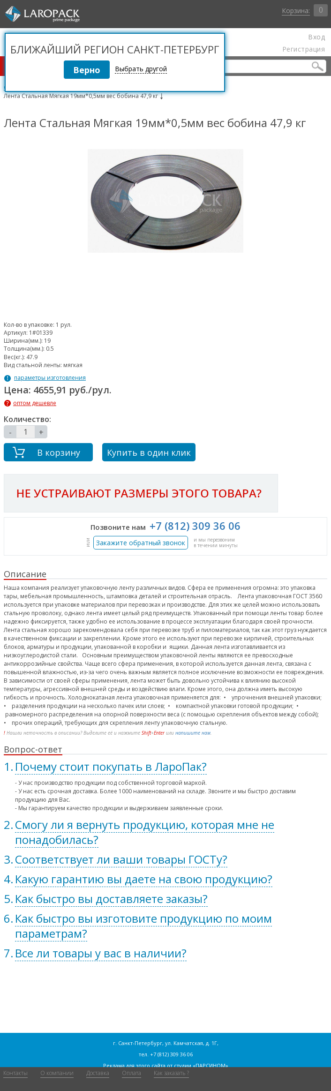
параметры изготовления (50, 378)
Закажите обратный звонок (140, 542)
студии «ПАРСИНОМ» (201, 1065)
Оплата (131, 1073)
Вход (316, 37)
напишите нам (193, 733)
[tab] (165, 766)
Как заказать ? (171, 1073)
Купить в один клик (149, 452)
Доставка (97, 1073)
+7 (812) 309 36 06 (195, 526)
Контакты (15, 1073)
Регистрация (303, 49)
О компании (57, 1073)
